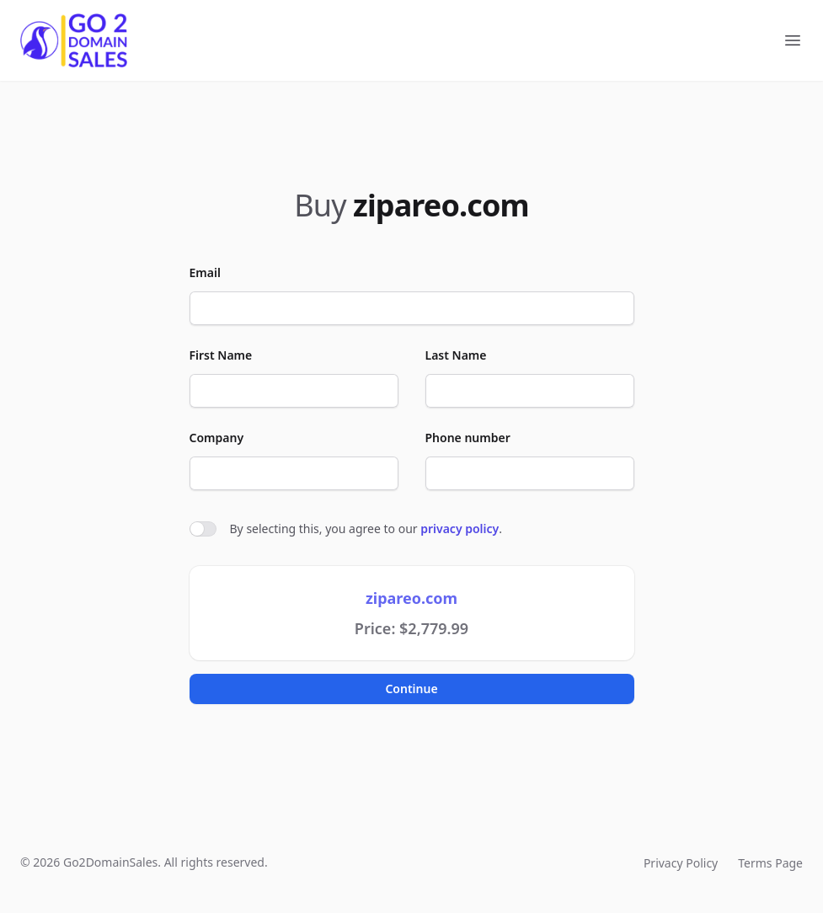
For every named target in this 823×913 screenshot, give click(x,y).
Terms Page (770, 863)
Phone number (467, 438)
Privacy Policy (681, 863)
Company (217, 438)
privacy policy (459, 529)
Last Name (456, 355)
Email (205, 272)
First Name (221, 355)
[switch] (203, 529)
